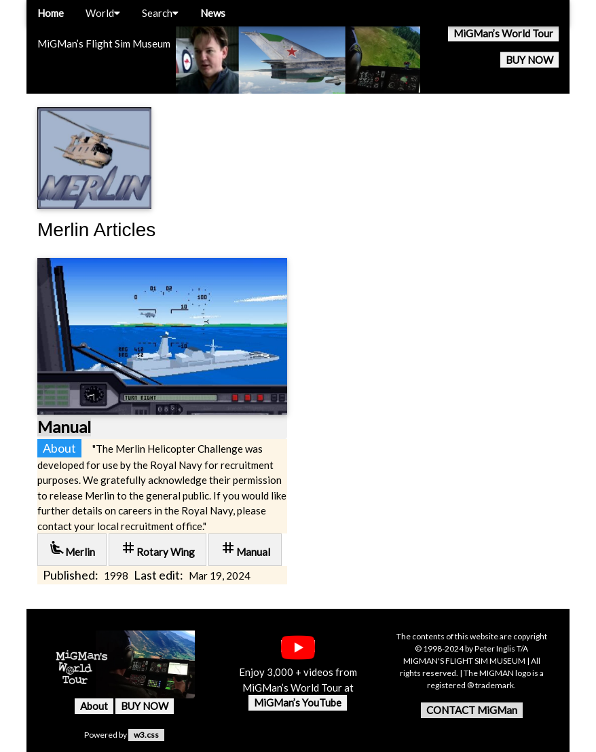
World (103, 13)
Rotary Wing (157, 549)
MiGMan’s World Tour (503, 33)
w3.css (146, 735)
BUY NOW (529, 60)
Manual (64, 426)
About (94, 706)
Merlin (72, 549)
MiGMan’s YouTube (297, 702)
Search (160, 13)
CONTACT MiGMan (471, 710)
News (212, 13)
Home (50, 13)
